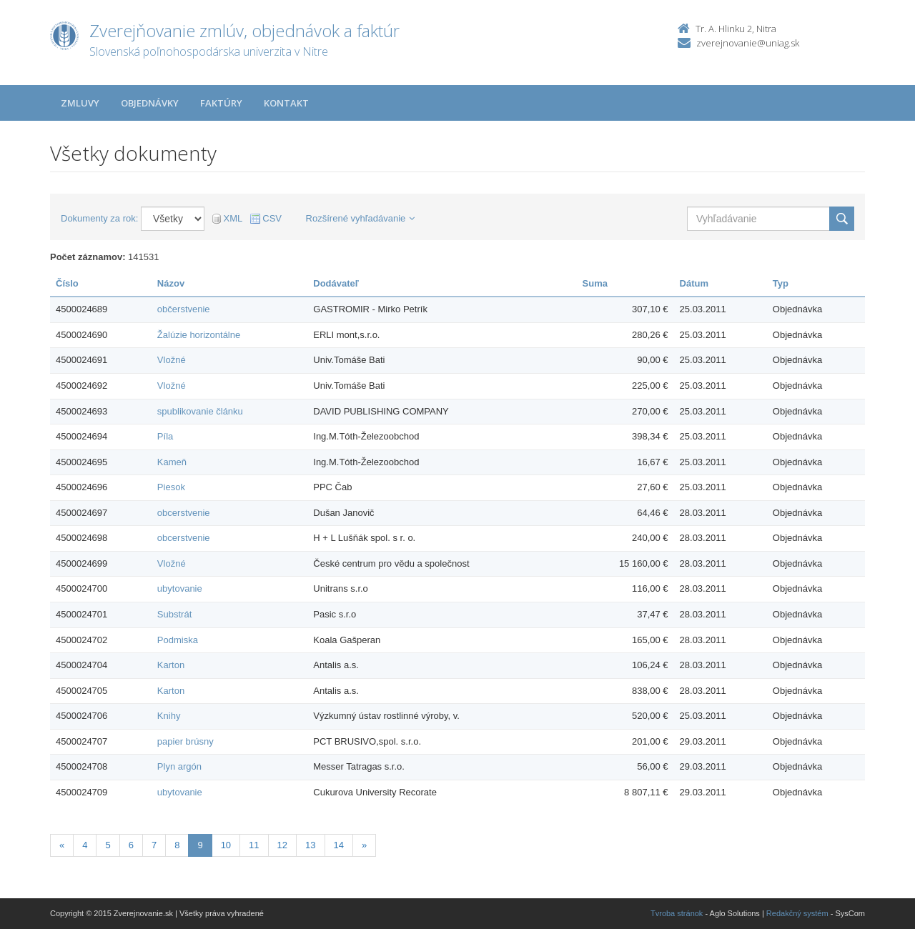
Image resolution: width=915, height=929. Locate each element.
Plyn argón (179, 766)
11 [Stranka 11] (254, 845)
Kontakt (286, 102)
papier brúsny (185, 741)
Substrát (174, 614)
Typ (780, 283)
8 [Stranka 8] (176, 845)
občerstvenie (183, 309)
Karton (170, 665)
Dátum (694, 283)
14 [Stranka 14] (339, 845)
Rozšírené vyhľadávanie (360, 218)
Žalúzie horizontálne (198, 334)
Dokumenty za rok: (99, 218)
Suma (595, 283)
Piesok (171, 487)
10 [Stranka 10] (226, 845)
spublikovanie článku (200, 411)
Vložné (171, 359)
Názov (170, 283)
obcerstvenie (183, 512)
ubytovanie (179, 588)
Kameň (172, 462)
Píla (165, 436)
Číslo (67, 283)
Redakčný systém (797, 913)
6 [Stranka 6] (131, 845)
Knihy (169, 715)
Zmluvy (80, 102)
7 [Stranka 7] (154, 845)
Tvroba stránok (677, 913)
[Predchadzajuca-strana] (62, 846)
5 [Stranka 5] (107, 845)
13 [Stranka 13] (310, 845)
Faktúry (221, 102)
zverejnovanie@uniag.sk (747, 42)
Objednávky (150, 102)
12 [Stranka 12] (282, 845)
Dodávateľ (336, 283)
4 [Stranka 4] (84, 845)
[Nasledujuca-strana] (364, 846)
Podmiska (177, 640)
